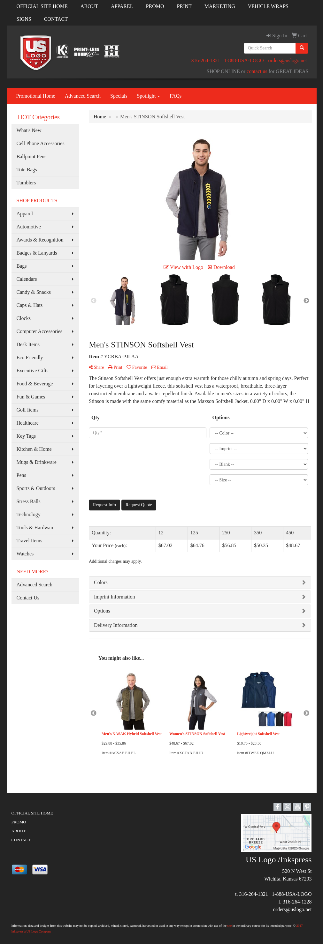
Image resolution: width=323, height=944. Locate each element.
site (229, 925)
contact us (257, 71)
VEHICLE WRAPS (268, 6)
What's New (29, 130)
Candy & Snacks (34, 292)
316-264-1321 (205, 60)
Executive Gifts (33, 370)
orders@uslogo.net (287, 60)
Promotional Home (35, 96)
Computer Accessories (40, 331)
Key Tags (26, 436)
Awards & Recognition (40, 239)
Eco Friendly (30, 357)
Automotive (29, 226)
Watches (25, 553)
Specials (118, 96)
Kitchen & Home (34, 449)
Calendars (27, 279)
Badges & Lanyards (37, 253)
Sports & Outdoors (36, 488)
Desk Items (28, 344)
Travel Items (29, 540)
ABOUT (89, 6)
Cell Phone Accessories (41, 143)
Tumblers (26, 182)
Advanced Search (83, 96)
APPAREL (122, 6)
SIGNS (24, 19)
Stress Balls (29, 501)
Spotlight (148, 96)
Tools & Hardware (36, 527)
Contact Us (28, 597)
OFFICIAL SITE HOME (42, 6)
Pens (21, 475)
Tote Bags (27, 169)
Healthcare (28, 423)
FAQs (175, 96)
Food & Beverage (35, 383)
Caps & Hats (30, 305)
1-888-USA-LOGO (244, 60)
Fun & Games (31, 396)
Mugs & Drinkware (37, 462)
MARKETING (219, 6)
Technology (29, 514)
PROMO (155, 6)
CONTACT (56, 19)
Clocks (24, 318)
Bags (22, 266)
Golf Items (28, 410)
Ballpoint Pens (32, 156)
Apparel (25, 213)
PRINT (184, 6)
